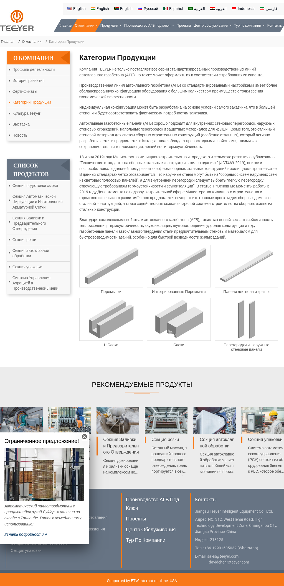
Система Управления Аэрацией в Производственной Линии (35, 283)
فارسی (268, 8)
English (76, 8)
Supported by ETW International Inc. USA (142, 581)
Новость (19, 135)
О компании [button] (85, 25)
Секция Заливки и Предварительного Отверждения (29, 223)
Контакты (275, 25)
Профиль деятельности (33, 69)
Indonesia (243, 8)
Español (173, 8)
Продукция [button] (109, 25)
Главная (65, 25)
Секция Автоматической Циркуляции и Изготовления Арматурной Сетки (37, 201)
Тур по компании (145, 540)
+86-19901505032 (220, 548)
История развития (28, 80)
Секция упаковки (27, 267)
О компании (31, 41)
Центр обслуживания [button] (211, 25)
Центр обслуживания (151, 529)
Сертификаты (24, 91)
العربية (196, 8)
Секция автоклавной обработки (30, 253)
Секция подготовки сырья (35, 185)
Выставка (21, 124)
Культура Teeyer (26, 113)
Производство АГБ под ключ (152, 504)
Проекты (184, 25)
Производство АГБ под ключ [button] (147, 25)
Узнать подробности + (25, 534)
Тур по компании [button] (248, 25)
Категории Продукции (31, 102)
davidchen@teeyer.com (229, 562)
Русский (148, 8)
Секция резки (24, 239)
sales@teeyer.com (223, 556)
